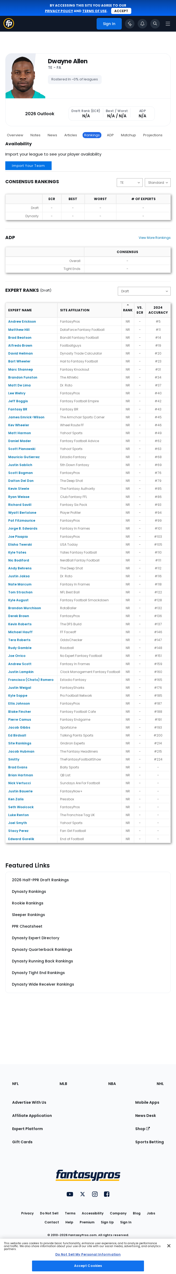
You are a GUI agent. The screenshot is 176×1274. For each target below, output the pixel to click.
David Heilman (20, 353)
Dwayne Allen (67, 61)
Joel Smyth (17, 823)
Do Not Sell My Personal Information (88, 1254)
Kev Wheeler (18, 425)
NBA (112, 1083)
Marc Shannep (20, 369)
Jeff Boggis (18, 401)
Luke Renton (18, 815)
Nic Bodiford (18, 560)
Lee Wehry (16, 393)
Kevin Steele (18, 488)
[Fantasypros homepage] (8, 27)
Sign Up (107, 1222)
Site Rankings (19, 743)
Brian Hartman (20, 775)
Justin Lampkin (21, 672)
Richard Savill (19, 504)
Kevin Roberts (19, 624)
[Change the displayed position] (130, 182)
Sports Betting (149, 1142)
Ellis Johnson (19, 703)
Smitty (13, 759)
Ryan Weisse (18, 497)
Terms (70, 1213)
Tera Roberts (19, 640)
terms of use (94, 11)
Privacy (27, 1213)
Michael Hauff (20, 632)
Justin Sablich (20, 465)
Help (69, 1222)
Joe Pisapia (18, 536)
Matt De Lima (19, 385)
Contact (51, 1222)
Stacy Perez (18, 831)
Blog (137, 1213)
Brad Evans (17, 767)
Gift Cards (22, 1142)
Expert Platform (27, 1128)
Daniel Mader (19, 441)
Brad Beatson (19, 337)
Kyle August (18, 600)
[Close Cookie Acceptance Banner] (168, 1245)
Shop (142, 1128)
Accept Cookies (88, 1265)
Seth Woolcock (21, 807)
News (52, 135)
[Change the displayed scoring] (158, 182)
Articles (70, 135)
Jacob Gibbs (19, 727)
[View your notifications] (142, 23)
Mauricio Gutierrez (24, 457)
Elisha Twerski (20, 544)
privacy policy (59, 11)
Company (118, 1213)
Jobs (151, 1213)
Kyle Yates (17, 552)
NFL (15, 1083)
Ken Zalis (16, 799)
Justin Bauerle (20, 791)
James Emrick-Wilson (26, 417)
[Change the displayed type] (144, 291)
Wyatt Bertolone (22, 512)
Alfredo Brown (20, 345)
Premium (87, 1222)
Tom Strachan (20, 592)
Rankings (92, 135)
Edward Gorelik (21, 839)
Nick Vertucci (19, 783)
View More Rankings (155, 237)
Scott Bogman (20, 473)
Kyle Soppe (17, 695)
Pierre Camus (19, 719)
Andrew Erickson (22, 321)
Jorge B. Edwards (22, 528)
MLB (63, 1083)
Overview (15, 135)
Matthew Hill (19, 329)
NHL (160, 1083)
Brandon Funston (22, 377)
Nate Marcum (19, 584)
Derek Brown (18, 616)
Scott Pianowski (21, 449)
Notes (35, 135)
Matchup (128, 135)
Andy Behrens (19, 568)
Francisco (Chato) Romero (30, 679)
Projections (153, 135)
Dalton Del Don (21, 480)
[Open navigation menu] (168, 23)
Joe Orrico (16, 655)
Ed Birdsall (17, 735)
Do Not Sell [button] (49, 1213)
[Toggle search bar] (155, 23)
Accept (121, 11)
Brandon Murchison (24, 608)
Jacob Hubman (21, 751)
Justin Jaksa (19, 576)
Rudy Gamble (19, 648)
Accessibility (92, 1213)
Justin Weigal (19, 687)
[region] (88, 1256)
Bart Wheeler (19, 361)
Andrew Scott (19, 664)
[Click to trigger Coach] (129, 23)
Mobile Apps (147, 1102)
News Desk (145, 1115)
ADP (110, 135)
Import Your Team (28, 165)
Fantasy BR (17, 409)
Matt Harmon (19, 433)
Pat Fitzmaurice (21, 520)
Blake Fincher (19, 711)
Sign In (126, 1222)
